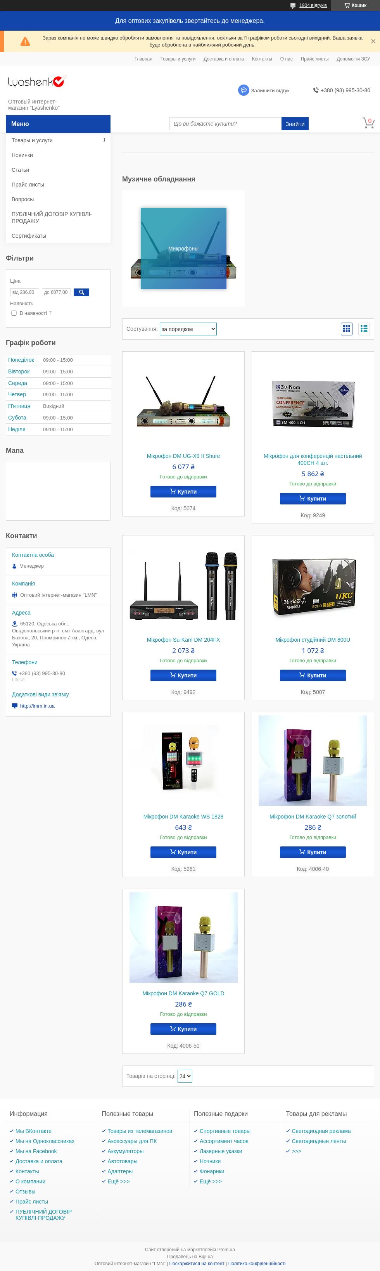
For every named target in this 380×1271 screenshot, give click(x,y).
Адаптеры (120, 1171)
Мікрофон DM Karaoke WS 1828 (183, 816)
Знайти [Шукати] (294, 124)
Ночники (210, 1161)
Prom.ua (226, 1249)
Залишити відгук (270, 90)
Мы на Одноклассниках (45, 1141)
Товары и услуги (178, 59)
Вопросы (23, 199)
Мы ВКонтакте (34, 1131)
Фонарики (212, 1171)
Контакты (262, 59)
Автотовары (123, 1161)
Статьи (20, 170)
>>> (297, 1151)
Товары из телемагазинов (140, 1131)
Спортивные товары (225, 1131)
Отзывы (25, 1191)
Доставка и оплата (224, 59)
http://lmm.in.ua (37, 706)
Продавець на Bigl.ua (190, 1256)
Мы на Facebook (36, 1151)
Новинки (22, 155)
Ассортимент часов (224, 1141)
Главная (143, 59)
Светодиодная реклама (321, 1131)
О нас (286, 59)
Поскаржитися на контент (196, 1263)
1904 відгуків (313, 5)
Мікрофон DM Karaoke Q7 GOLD (183, 993)
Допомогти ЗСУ (353, 59)
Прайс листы (315, 59)
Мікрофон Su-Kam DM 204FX (183, 640)
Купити (187, 492)
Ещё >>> (119, 1181)
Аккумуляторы (126, 1151)
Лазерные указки (221, 1151)
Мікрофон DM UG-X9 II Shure (183, 456)
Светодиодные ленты (319, 1141)
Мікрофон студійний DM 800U (312, 640)
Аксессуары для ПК (132, 1141)
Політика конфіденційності (257, 1263)
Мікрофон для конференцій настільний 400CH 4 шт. (313, 459)
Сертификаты (29, 236)
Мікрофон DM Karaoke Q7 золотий (312, 816)
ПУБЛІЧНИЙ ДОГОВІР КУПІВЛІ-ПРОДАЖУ (52, 217)
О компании (30, 1181)
